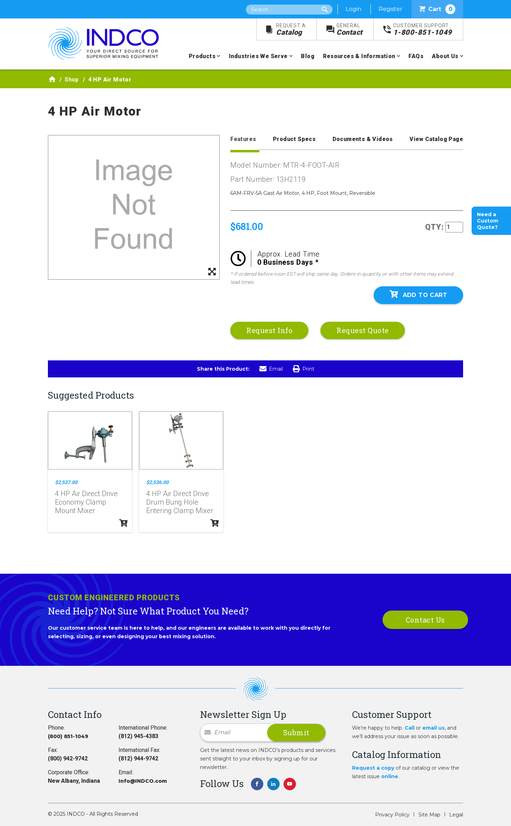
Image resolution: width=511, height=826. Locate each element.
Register (390, 9)
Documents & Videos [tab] (363, 139)
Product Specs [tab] (294, 139)
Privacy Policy (392, 814)
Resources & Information (359, 56)
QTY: (434, 227)
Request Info (269, 330)
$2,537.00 (66, 482)
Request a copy (373, 768)
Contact (349, 29)
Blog (307, 56)
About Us (445, 56)
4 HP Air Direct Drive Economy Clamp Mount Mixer (86, 502)
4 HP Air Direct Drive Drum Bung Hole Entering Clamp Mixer (179, 502)
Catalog (291, 29)
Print (303, 369)
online (389, 776)
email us (433, 728)
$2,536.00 (157, 482)
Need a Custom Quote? (487, 220)
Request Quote (362, 330)
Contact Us (425, 619)
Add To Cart (418, 294)
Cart (437, 9)
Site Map (429, 814)
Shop (72, 79)
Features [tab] (243, 139)
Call (409, 728)
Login (353, 9)
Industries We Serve (258, 56)
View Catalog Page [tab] (436, 139)
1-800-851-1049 (422, 29)
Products (202, 56)
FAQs (415, 56)
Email (271, 369)
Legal (456, 814)
